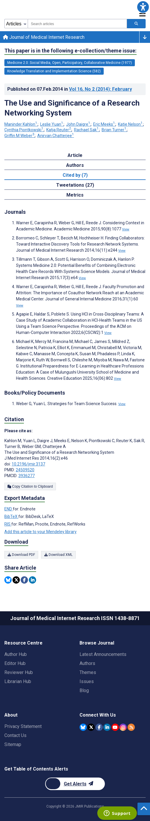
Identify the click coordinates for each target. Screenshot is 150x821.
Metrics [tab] (75, 195)
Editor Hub (15, 663)
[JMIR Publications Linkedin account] (107, 727)
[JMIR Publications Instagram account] (123, 727)
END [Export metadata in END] (8, 509)
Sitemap (12, 744)
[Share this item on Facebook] (24, 580)
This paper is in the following (70, 50)
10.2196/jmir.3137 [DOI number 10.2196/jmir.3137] (28, 464)
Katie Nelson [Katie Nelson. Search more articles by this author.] (131, 124)
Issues (87, 681)
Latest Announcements (103, 654)
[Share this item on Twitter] (16, 580)
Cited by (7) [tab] (75, 175)
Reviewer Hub (18, 672)
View (125, 229)
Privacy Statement (23, 726)
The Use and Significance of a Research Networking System (72, 108)
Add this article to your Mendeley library (40, 531)
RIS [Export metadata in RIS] (7, 524)
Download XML (58, 555)
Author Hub (15, 654)
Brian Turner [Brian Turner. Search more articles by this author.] (114, 129)
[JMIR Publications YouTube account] (115, 727)
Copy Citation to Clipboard (30, 486)
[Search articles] (136, 23)
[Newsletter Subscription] (75, 784)
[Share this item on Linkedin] (32, 580)
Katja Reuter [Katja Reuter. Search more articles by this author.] (59, 129)
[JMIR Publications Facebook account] (99, 727)
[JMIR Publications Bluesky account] (83, 727)
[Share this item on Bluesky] (8, 580)
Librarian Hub (17, 681)
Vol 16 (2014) (100, 89)
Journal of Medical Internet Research (43, 37)
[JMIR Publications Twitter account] (91, 727)
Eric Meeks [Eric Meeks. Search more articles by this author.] (104, 124)
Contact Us (15, 735)
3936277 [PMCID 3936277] (26, 475)
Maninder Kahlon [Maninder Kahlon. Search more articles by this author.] (21, 124)
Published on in (69, 89)
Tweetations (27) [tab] (75, 185)
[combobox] (77, 23)
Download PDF (21, 555)
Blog (84, 690)
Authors (87, 663)
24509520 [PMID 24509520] (25, 470)
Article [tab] (75, 155)
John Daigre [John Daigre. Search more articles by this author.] (78, 124)
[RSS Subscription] (131, 727)
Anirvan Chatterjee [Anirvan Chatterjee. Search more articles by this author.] (55, 135)
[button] (143, 7)
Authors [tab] (75, 165)
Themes (88, 672)
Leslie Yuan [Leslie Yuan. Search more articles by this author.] (52, 124)
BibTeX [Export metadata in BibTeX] (11, 516)
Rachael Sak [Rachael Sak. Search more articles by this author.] (87, 129)
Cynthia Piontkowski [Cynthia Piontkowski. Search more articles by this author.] (24, 129)
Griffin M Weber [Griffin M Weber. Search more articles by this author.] (19, 135)
